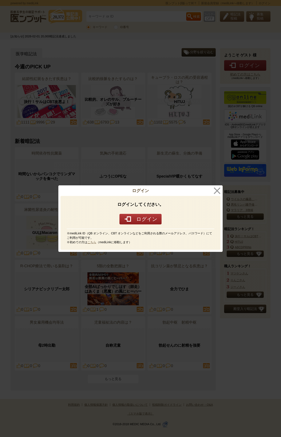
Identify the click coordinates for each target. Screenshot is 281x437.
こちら (91, 242)
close (217, 190)
